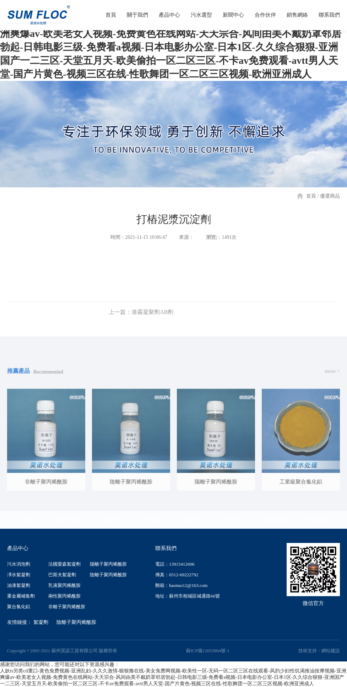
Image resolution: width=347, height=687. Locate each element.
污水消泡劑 (18, 564)
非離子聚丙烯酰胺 (66, 606)
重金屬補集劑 (21, 596)
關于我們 (69, 520)
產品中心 (111, 520)
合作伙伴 (235, 520)
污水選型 (152, 520)
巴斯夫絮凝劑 (62, 574)
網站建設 (330, 650)
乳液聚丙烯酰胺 (64, 585)
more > (332, 375)
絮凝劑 (40, 622)
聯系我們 (319, 520)
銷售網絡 (277, 520)
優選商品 (330, 196)
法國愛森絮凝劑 (64, 564)
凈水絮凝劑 (18, 574)
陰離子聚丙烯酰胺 (108, 574)
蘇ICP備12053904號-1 (207, 650)
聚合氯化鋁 (18, 606)
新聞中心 (194, 520)
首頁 (311, 196)
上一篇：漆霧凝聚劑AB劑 (141, 316)
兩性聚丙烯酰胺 (64, 596)
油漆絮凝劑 (18, 585)
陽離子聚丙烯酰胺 (108, 564)
